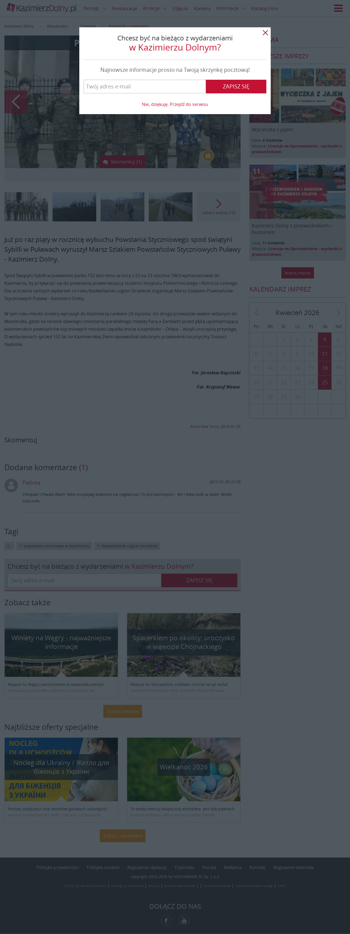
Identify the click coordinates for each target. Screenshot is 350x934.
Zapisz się (236, 86)
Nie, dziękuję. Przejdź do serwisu (175, 104)
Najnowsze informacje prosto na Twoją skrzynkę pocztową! (175, 69)
